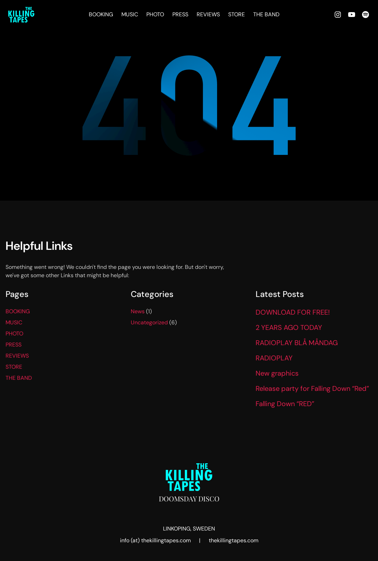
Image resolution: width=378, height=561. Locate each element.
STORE (236, 14)
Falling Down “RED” (285, 403)
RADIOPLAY (274, 357)
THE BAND (266, 14)
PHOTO (155, 14)
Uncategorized (149, 322)
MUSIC (129, 14)
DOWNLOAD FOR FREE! (293, 312)
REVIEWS (208, 14)
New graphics (277, 373)
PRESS (180, 14)
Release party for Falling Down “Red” (312, 388)
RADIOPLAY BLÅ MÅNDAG (297, 342)
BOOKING (101, 14)
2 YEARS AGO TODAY (289, 327)
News (138, 311)
